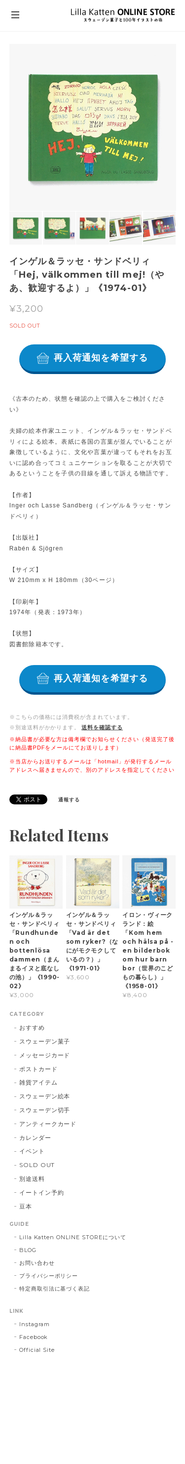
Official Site (37, 1349)
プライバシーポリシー (48, 1275)
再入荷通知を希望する (101, 358)
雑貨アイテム (38, 1082)
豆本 (25, 1206)
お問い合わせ (37, 1262)
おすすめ (32, 1027)
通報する (69, 799)
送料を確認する (102, 727)
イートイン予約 (41, 1192)
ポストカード (38, 1069)
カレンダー (35, 1137)
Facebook (33, 1337)
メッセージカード (45, 1055)
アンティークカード (48, 1124)
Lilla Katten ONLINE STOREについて (72, 1237)
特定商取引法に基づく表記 (54, 1288)
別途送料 (32, 1178)
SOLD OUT (37, 1165)
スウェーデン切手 (45, 1110)
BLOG (28, 1250)
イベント (32, 1151)
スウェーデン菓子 (45, 1041)
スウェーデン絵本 (45, 1096)
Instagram (34, 1324)
